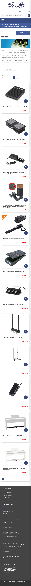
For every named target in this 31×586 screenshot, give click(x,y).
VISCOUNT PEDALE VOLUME (11, 403)
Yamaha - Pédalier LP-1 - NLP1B (12, 337)
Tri (2, 69)
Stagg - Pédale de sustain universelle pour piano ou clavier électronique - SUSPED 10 (14, 207)
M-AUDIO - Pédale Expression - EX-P (14, 139)
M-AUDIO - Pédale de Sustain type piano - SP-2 (13, 173)
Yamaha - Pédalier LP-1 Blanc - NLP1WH (15, 370)
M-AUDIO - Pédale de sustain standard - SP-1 (15, 107)
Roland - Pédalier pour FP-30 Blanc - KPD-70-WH (14, 469)
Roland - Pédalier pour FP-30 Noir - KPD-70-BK (14, 436)
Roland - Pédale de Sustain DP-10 (13, 238)
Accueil (5, 24)
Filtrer (22, 33)
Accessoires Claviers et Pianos (11, 26)
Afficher (4, 75)
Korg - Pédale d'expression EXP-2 (13, 271)
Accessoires (14, 24)
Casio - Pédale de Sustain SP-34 (13, 304)
